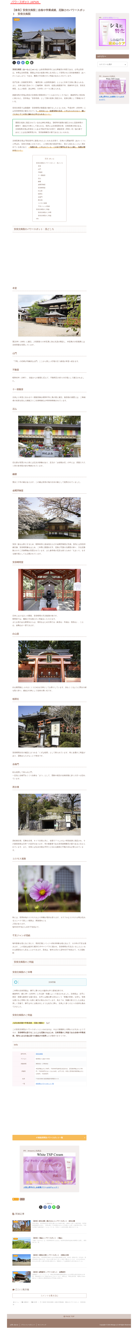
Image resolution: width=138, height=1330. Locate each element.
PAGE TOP (68, 1319)
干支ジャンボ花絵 (43, 208)
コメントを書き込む (49, 1298)
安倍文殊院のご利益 (42, 211)
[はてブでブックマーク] (23, 62)
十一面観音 (41, 176)
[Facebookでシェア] (18, 62)
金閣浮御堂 (41, 185)
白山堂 (39, 192)
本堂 (38, 166)
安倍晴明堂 (41, 189)
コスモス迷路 (42, 205)
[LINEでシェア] (27, 62)
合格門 (39, 198)
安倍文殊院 (39, 1056)
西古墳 (39, 201)
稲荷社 (39, 195)
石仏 (38, 179)
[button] (31, 62)
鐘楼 (38, 182)
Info (36, 220)
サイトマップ (42, 1327)
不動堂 (39, 173)
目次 (46, 159)
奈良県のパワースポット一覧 (45, 1086)
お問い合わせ (14, 1327)
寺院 (22, 1201)
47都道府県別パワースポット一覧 (49, 1140)
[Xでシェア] (14, 62)
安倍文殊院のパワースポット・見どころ (49, 163)
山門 (38, 169)
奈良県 (15, 1201)
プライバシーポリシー (28, 1327)
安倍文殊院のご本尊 (44, 214)
